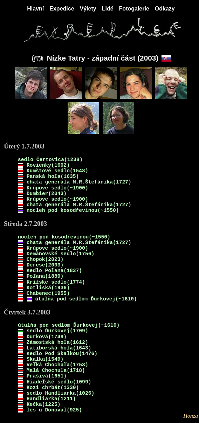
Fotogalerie (134, 9)
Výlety (88, 9)
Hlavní (35, 9)
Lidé (108, 9)
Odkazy (165, 9)
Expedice (61, 9)
